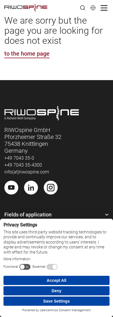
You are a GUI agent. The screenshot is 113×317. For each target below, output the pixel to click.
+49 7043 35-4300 (23, 165)
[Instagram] (51, 188)
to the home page (27, 53)
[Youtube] (11, 188)
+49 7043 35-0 (19, 158)
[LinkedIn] (31, 188)
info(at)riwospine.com (26, 172)
